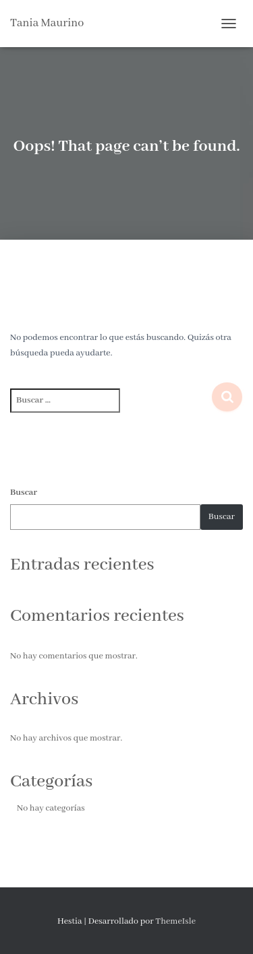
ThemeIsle (175, 921)
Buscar (23, 492)
